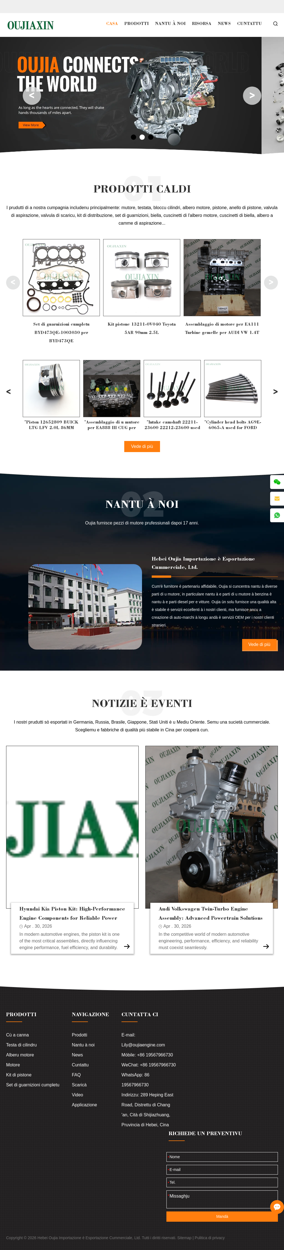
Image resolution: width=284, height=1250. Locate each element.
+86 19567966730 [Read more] (155, 1055)
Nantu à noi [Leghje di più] (83, 1045)
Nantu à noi (142, 503)
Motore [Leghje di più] (13, 1065)
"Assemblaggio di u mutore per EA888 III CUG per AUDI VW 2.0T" (172, 425)
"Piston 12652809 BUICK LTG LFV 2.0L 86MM (112, 424)
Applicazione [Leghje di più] (84, 1104)
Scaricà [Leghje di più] (79, 1084)
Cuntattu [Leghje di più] (80, 1065)
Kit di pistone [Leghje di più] (19, 1074)
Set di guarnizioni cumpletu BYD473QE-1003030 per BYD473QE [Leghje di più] (142, 332)
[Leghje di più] (61, 277)
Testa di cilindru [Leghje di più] (21, 1045)
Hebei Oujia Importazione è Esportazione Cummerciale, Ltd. (203, 562)
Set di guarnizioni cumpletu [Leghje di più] (32, 1084)
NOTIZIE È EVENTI (142, 702)
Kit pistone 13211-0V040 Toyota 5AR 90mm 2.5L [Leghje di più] (222, 328)
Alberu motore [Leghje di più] (20, 1055)
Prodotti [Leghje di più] (79, 1035)
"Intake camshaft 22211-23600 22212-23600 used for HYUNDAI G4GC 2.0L (233, 425)
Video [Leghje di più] (77, 1094)
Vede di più (142, 446)
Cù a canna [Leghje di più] (17, 1035)
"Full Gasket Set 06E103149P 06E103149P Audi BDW (51, 425)
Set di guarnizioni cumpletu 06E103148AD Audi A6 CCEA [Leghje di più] (61, 328)
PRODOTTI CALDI (142, 188)
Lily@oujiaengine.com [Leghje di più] (143, 1045)
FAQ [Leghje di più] (76, 1074)
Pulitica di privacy (210, 1238)
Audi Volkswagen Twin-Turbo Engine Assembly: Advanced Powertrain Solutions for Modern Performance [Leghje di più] (211, 913)
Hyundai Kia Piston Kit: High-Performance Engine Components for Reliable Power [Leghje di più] (72, 913)
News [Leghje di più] (77, 1055)
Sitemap (184, 1238)
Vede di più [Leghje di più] (259, 644)
